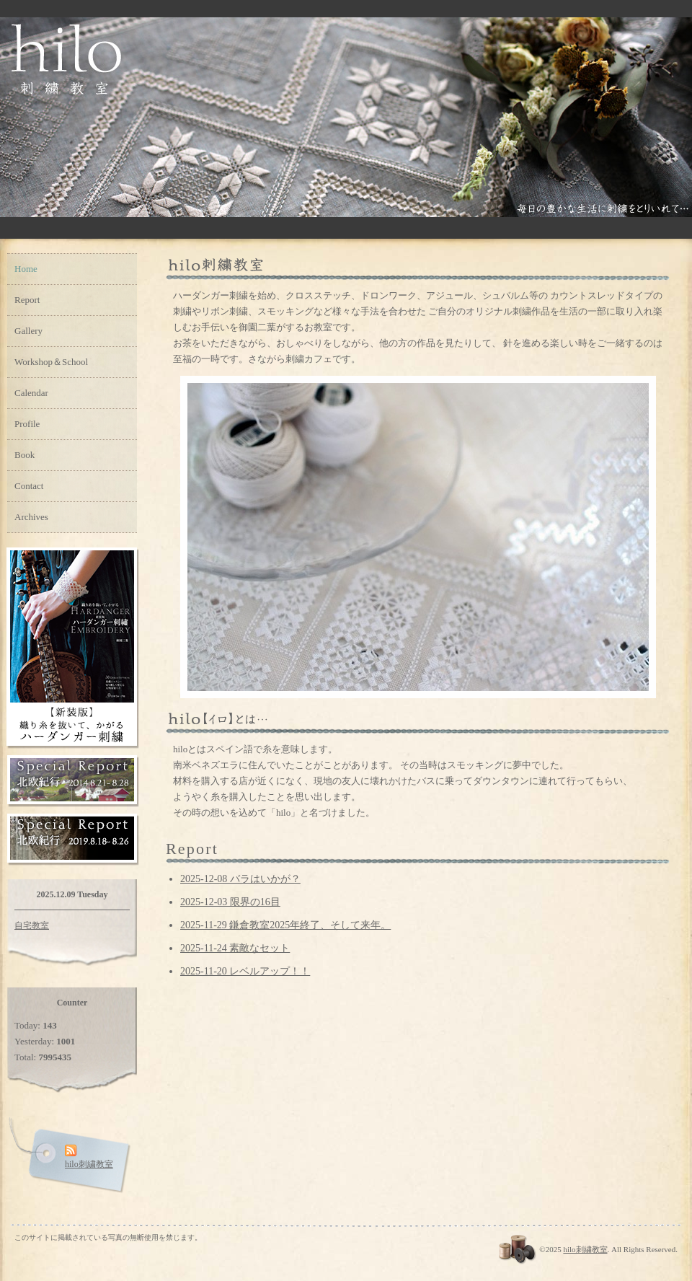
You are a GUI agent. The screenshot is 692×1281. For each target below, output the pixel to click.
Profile (27, 423)
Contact (28, 485)
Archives (31, 516)
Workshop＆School (51, 361)
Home (25, 268)
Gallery (28, 330)
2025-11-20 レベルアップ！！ (245, 971)
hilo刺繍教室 (585, 1249)
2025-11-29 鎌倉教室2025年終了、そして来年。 (285, 925)
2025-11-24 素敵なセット (235, 948)
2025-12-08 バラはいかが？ (240, 878)
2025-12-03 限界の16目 (230, 902)
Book (24, 454)
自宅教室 (31, 925)
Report (27, 299)
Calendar (31, 392)
